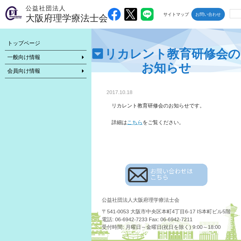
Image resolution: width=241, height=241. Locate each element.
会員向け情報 (23, 71)
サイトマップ (176, 14)
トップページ (23, 43)
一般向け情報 (23, 57)
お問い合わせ (208, 14)
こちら (135, 122)
